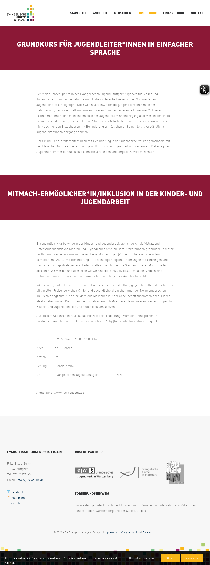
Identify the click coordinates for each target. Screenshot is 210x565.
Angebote (100, 13)
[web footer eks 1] (139, 472)
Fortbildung (147, 13)
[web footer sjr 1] (174, 472)
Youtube (14, 503)
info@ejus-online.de (30, 480)
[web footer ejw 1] (94, 472)
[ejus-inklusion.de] (20, 13)
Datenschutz (149, 532)
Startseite (78, 13)
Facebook (15, 492)
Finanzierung (173, 13)
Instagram (16, 498)
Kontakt (196, 13)
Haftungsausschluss (130, 532)
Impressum (110, 532)
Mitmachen (122, 13)
